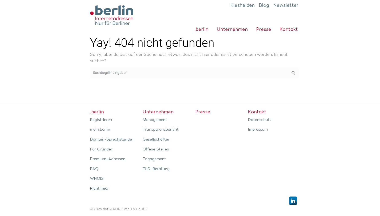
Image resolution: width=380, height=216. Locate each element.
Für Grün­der (101, 149)
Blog (264, 5)
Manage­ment (155, 120)
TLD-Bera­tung (156, 169)
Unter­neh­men (232, 29)
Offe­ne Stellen (156, 149)
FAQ (94, 169)
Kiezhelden (242, 5)
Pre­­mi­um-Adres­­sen (107, 159)
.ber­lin (201, 29)
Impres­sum (258, 129)
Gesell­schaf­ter (156, 139)
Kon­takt (289, 29)
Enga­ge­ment (154, 159)
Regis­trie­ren (101, 120)
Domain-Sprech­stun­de (111, 139)
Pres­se (263, 29)
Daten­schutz (260, 120)
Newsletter (285, 5)
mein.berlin (100, 129)
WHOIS (97, 179)
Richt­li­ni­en (100, 189)
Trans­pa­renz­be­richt (161, 129)
